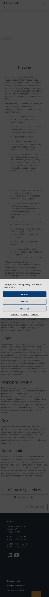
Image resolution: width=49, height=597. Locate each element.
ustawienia (24, 309)
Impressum (34, 315)
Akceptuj (24, 294)
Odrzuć (24, 301)
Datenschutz (14, 315)
